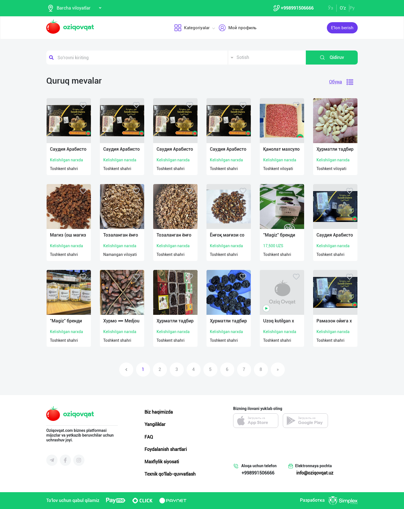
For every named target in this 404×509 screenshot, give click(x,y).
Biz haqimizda (158, 412)
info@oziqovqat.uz (314, 473)
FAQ (148, 437)
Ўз (330, 8)
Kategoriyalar (192, 28)
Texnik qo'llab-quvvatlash (170, 474)
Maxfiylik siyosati (161, 461)
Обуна (335, 81)
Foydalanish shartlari (165, 449)
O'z (343, 8)
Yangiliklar (155, 424)
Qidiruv (332, 57)
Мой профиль (237, 28)
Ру (352, 8)
